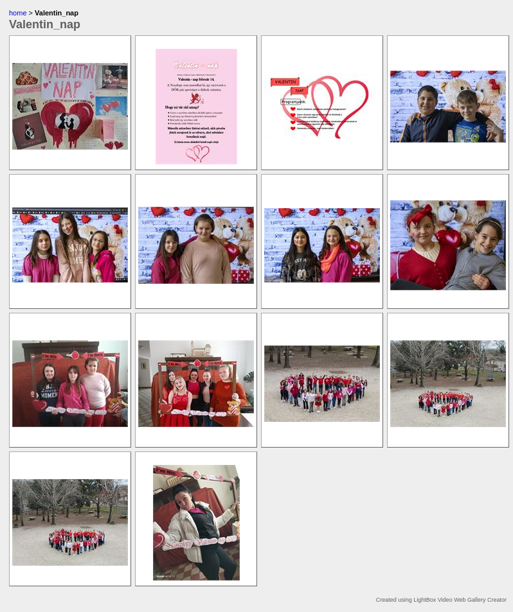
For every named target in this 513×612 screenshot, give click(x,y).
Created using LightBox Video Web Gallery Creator (441, 600)
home (18, 13)
